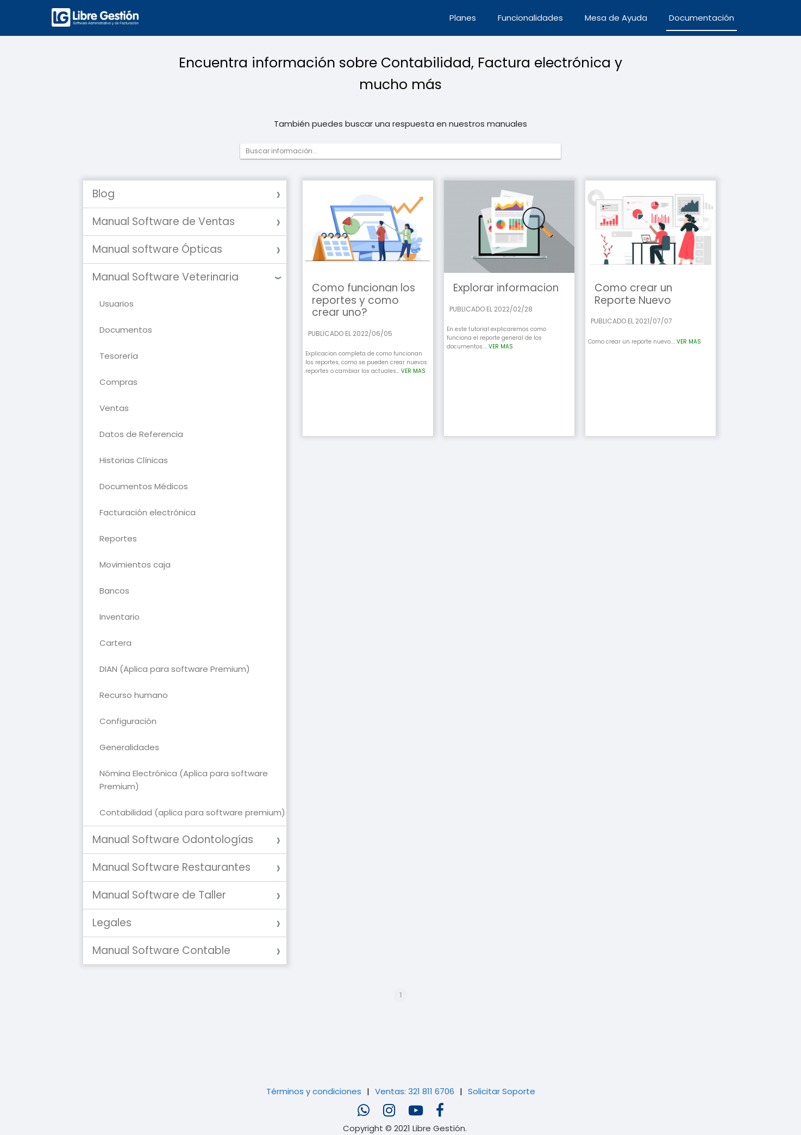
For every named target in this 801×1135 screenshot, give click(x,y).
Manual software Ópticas (157, 249)
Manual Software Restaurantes (171, 867)
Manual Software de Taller (159, 895)
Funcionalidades (530, 17)
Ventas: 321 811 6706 (414, 1091)
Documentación (701, 17)
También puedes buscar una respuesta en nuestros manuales (400, 124)
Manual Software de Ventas (163, 221)
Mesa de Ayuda (616, 17)
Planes (462, 17)
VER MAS (413, 371)
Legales (112, 922)
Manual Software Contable (161, 950)
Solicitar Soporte (501, 1091)
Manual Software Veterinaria (165, 277)
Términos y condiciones (313, 1091)
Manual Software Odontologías (172, 839)
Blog (103, 193)
